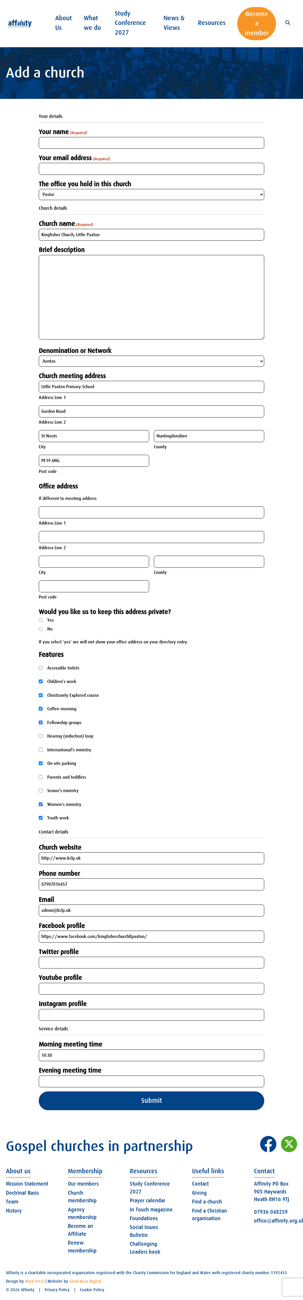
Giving (199, 1193)
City (42, 446)
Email (46, 899)
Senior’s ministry (63, 790)
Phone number (59, 873)
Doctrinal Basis (22, 1193)
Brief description (62, 249)
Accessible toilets (63, 668)
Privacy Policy (57, 1289)
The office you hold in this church (85, 184)
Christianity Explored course (73, 695)
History (14, 1211)
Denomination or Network (75, 350)
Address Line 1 (52, 397)
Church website (60, 847)
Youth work (58, 818)
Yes (50, 620)
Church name (66, 224)
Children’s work (61, 681)
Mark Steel (34, 1281)
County (160, 446)
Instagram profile (63, 1003)
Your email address (74, 158)
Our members (83, 1184)
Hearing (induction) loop (70, 736)
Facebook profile (62, 925)
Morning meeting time (70, 1044)
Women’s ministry (64, 804)
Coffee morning (61, 708)
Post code (48, 471)
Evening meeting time (70, 1070)
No (50, 629)
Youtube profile (60, 977)
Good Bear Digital (85, 1281)
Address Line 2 (52, 422)
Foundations (144, 1218)
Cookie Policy (92, 1289)
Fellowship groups (64, 722)
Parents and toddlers (66, 777)
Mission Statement (27, 1184)
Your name (63, 132)
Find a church (207, 1202)
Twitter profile (59, 952)
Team (12, 1202)
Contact (200, 1184)
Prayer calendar (147, 1200)
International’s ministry (69, 750)
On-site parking (61, 763)
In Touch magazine (151, 1210)
